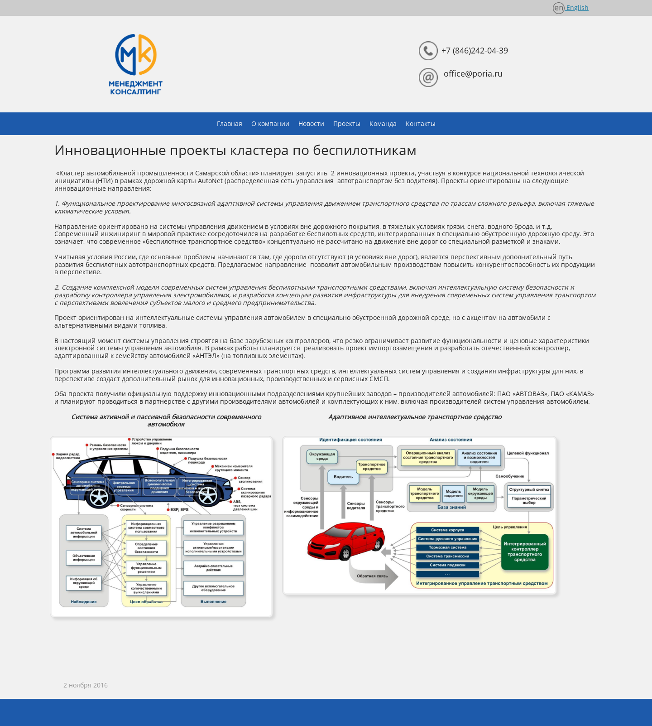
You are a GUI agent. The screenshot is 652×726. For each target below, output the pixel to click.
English (577, 7)
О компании (270, 123)
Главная (229, 123)
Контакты (421, 123)
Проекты (346, 123)
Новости (311, 123)
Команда (383, 123)
